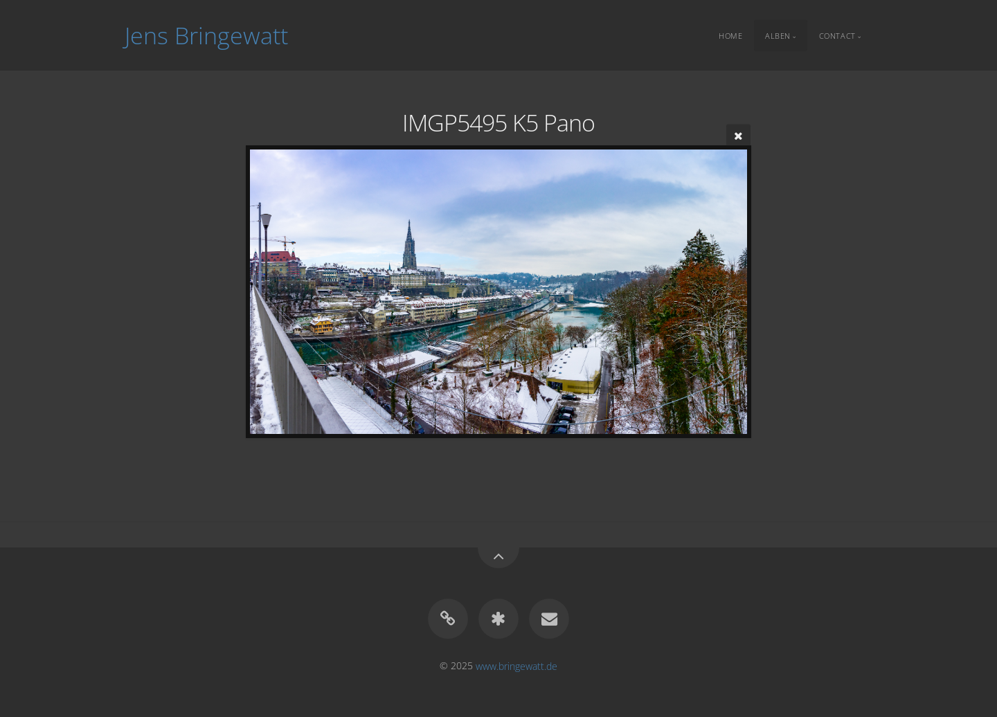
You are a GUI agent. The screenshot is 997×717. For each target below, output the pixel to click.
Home (730, 35)
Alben (778, 35)
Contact (837, 35)
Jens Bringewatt (206, 35)
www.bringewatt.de (516, 665)
